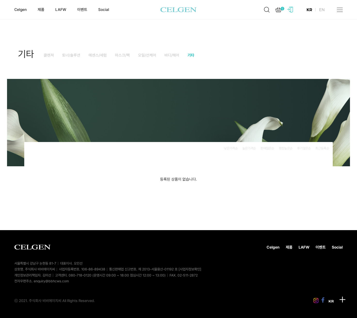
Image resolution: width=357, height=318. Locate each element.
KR (309, 10)
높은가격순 (249, 148)
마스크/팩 (122, 55)
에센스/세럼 (98, 55)
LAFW (60, 9)
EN (322, 10)
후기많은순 (304, 148)
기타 (26, 54)
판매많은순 (267, 148)
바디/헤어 (171, 55)
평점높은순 (285, 148)
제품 (41, 9)
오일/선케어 (147, 55)
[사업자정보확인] (189, 269)
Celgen (20, 9)
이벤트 (82, 9)
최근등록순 (322, 148)
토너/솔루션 (71, 55)
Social (103, 9)
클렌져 (49, 55)
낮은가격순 (230, 148)
